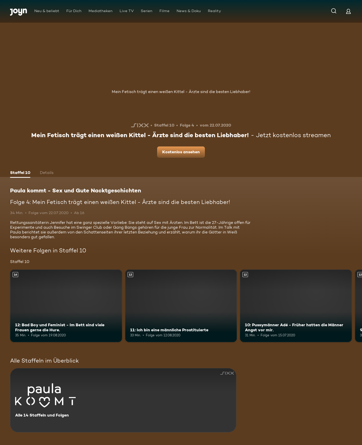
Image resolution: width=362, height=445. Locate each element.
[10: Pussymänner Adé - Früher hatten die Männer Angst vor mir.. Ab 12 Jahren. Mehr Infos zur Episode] (296, 306)
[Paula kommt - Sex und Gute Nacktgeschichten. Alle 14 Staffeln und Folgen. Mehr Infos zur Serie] (123, 400)
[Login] (348, 11)
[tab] (20, 173)
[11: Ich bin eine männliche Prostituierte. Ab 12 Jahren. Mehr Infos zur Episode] (181, 306)
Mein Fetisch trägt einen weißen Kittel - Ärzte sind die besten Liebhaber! (181, 91)
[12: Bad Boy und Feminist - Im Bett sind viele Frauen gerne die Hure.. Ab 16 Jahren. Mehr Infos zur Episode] (66, 306)
